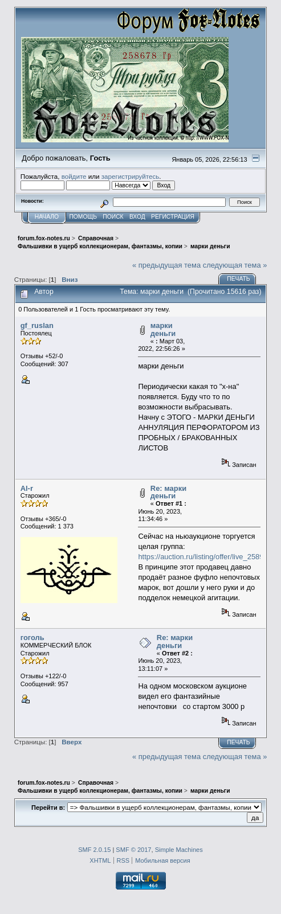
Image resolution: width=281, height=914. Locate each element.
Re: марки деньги (168, 492)
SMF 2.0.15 (94, 849)
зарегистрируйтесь (130, 176)
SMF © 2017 (133, 849)
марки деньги (163, 329)
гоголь (32, 637)
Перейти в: (48, 807)
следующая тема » (235, 265)
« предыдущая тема (166, 265)
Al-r (27, 488)
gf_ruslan (37, 325)
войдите (74, 176)
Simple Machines (179, 849)
